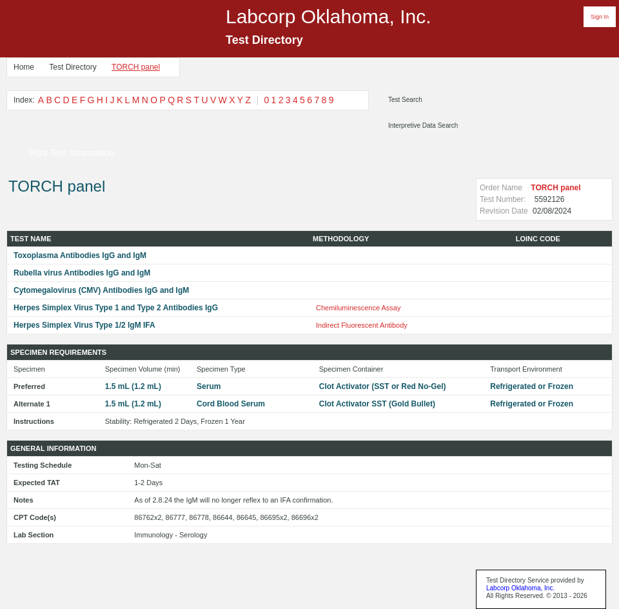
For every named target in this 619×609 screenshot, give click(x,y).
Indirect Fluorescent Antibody (362, 325)
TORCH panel (136, 67)
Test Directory (72, 67)
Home (24, 67)
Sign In (600, 17)
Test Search (405, 99)
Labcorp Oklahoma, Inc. (520, 588)
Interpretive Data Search (423, 125)
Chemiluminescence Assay (358, 308)
